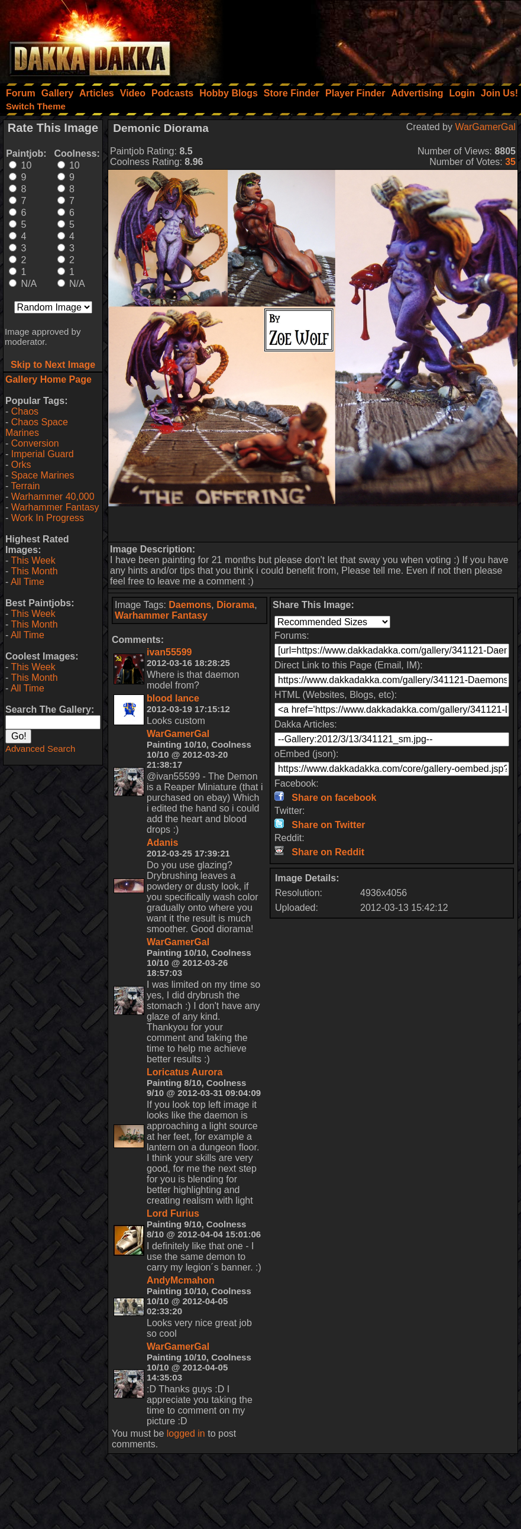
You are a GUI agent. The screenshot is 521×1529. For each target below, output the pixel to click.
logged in (186, 1433)
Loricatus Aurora (184, 1072)
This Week (33, 560)
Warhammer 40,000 (53, 497)
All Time (27, 582)
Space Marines (43, 475)
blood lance (173, 698)
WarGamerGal (485, 127)
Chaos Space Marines (36, 427)
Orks (21, 465)
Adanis (162, 843)
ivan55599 (169, 652)
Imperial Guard (42, 454)
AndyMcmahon (181, 1280)
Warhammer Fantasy (55, 507)
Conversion (35, 443)
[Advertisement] (362, 38)
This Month (34, 571)
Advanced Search (40, 749)
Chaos (24, 411)
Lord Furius (173, 1213)
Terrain (25, 486)
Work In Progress (47, 518)
